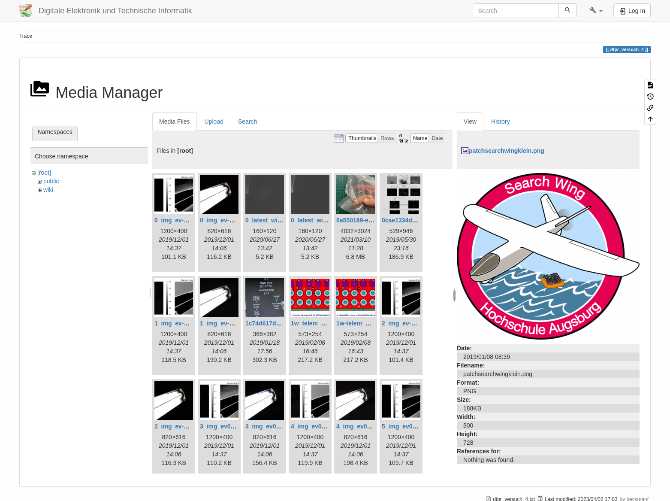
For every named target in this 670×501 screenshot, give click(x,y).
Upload (214, 121)
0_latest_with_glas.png (278, 220)
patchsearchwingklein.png (506, 150)
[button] (596, 10)
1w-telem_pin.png (361, 323)
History (500, 121)
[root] (44, 172)
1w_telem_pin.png (317, 323)
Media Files (174, 121)
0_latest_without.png (320, 220)
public (51, 181)
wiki (48, 189)
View (470, 121)
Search (247, 121)
